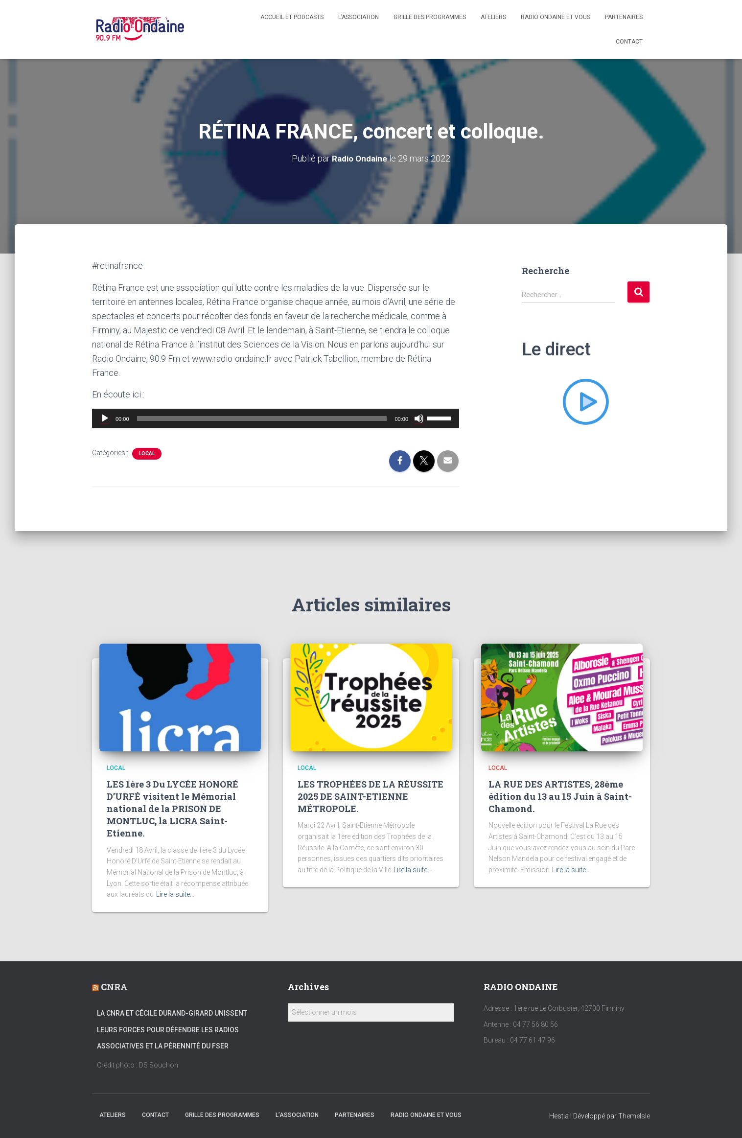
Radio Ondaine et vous (555, 17)
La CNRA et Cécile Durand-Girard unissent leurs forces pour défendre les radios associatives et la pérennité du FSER (172, 1029)
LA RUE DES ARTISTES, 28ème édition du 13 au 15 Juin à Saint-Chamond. (560, 796)
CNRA (114, 987)
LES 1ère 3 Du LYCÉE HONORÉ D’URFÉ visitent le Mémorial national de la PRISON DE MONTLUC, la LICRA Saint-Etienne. (172, 808)
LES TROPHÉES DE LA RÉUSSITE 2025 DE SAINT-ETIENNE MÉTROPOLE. (370, 796)
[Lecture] (105, 418)
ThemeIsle (634, 1116)
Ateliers (493, 17)
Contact (629, 41)
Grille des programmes (430, 17)
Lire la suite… (175, 894)
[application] (275, 418)
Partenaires (624, 17)
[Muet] (419, 418)
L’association (358, 17)
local (147, 453)
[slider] (262, 418)
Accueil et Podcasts (292, 17)
